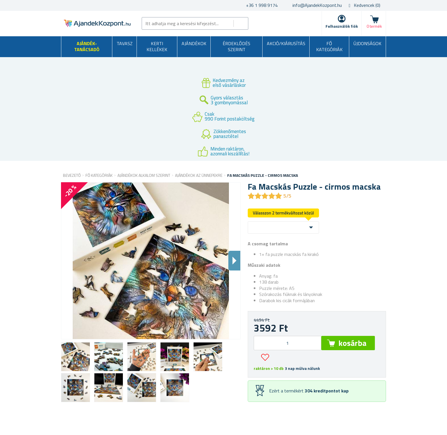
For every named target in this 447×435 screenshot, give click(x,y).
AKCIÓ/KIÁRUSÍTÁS (286, 43)
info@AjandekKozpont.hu (317, 5)
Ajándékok (194, 43)
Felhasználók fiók (342, 26)
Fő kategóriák (329, 46)
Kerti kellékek (157, 46)
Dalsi (234, 260)
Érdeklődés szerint (236, 46)
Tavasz (125, 43)
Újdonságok (367, 43)
